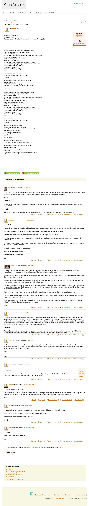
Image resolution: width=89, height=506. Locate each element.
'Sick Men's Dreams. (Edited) (16, 471)
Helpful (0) (42, 214)
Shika (10, 364)
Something (11, 476)
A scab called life (13, 473)
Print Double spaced (79, 45)
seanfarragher (12, 312)
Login (76, 3)
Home (5, 12)
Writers (12, 12)
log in (61, 447)
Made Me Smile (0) (67, 214)
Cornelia (12, 265)
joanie (9, 187)
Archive (5, 20)
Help (62, 495)
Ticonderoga (11, 340)
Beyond (10, 469)
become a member (31, 447)
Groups (28, 12)
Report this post (27, 187)
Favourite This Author (31, 173)
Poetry (10, 22)
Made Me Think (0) (53, 214)
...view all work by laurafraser (14, 479)
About (78, 495)
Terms (67, 495)
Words (20, 12)
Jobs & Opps (38, 12)
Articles (50, 495)
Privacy (73, 495)
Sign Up (81, 3)
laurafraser (11, 20)
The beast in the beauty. (15, 474)
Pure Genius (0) (79, 214)
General (15, 22)
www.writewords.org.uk (59, 498)
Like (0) (34, 214)
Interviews (49, 12)
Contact (83, 495)
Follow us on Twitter (40, 495)
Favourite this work (13, 173)
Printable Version (79, 43)
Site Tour (56, 495)
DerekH (10, 405)
